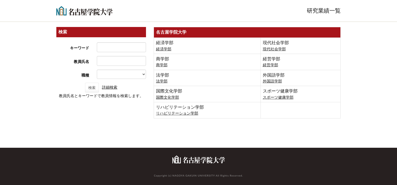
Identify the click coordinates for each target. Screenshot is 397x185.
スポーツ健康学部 (278, 97)
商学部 (162, 65)
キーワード (79, 48)
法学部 (162, 81)
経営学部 (270, 65)
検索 (92, 88)
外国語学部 (272, 81)
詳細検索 (109, 87)
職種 (85, 75)
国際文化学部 (167, 97)
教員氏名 (81, 61)
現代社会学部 (274, 49)
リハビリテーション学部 (177, 113)
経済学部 (163, 49)
